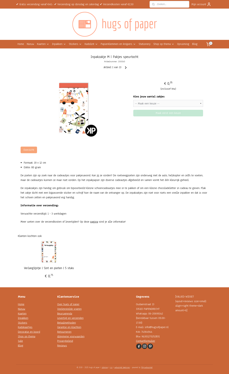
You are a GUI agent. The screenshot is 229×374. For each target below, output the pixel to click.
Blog (195, 44)
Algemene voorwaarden (70, 336)
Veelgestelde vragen (69, 309)
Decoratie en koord (29, 332)
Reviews (62, 345)
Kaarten (43, 44)
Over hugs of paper (68, 304)
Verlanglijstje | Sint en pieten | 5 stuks (49, 268)
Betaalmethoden (66, 322)
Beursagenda (64, 313)
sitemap (105, 367)
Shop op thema (163, 44)
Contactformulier (145, 341)
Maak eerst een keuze (168, 113)
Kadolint (91, 44)
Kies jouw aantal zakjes (149, 96)
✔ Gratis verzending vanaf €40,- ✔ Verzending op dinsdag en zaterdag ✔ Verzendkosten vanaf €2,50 (74, 4)
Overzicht (28, 150)
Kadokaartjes (25, 327)
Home (21, 44)
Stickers (75, 44)
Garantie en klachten (69, 327)
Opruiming (183, 44)
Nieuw (30, 44)
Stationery (144, 44)
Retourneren (64, 332)
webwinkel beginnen (122, 367)
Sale (20, 341)
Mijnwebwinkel (146, 367)
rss (111, 367)
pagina (94, 221)
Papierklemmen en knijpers (118, 44)
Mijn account (201, 4)
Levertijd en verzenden (70, 318)
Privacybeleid (65, 341)
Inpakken (59, 44)
